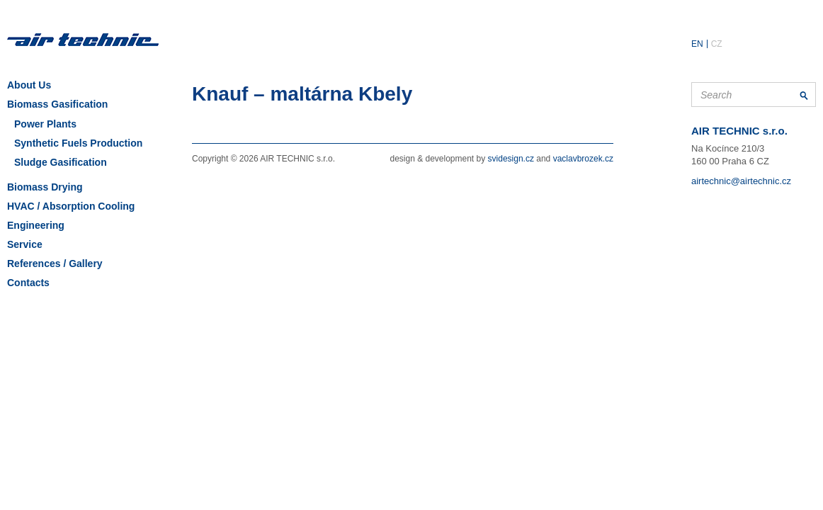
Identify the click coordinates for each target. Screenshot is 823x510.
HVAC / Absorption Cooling (71, 206)
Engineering (35, 225)
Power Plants (45, 124)
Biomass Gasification (57, 104)
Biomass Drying (45, 187)
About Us (29, 85)
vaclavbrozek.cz (583, 159)
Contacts (28, 282)
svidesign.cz (511, 159)
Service (24, 244)
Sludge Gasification (60, 162)
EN (697, 44)
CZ (716, 44)
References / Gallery (55, 263)
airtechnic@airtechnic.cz (741, 181)
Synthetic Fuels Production (78, 143)
